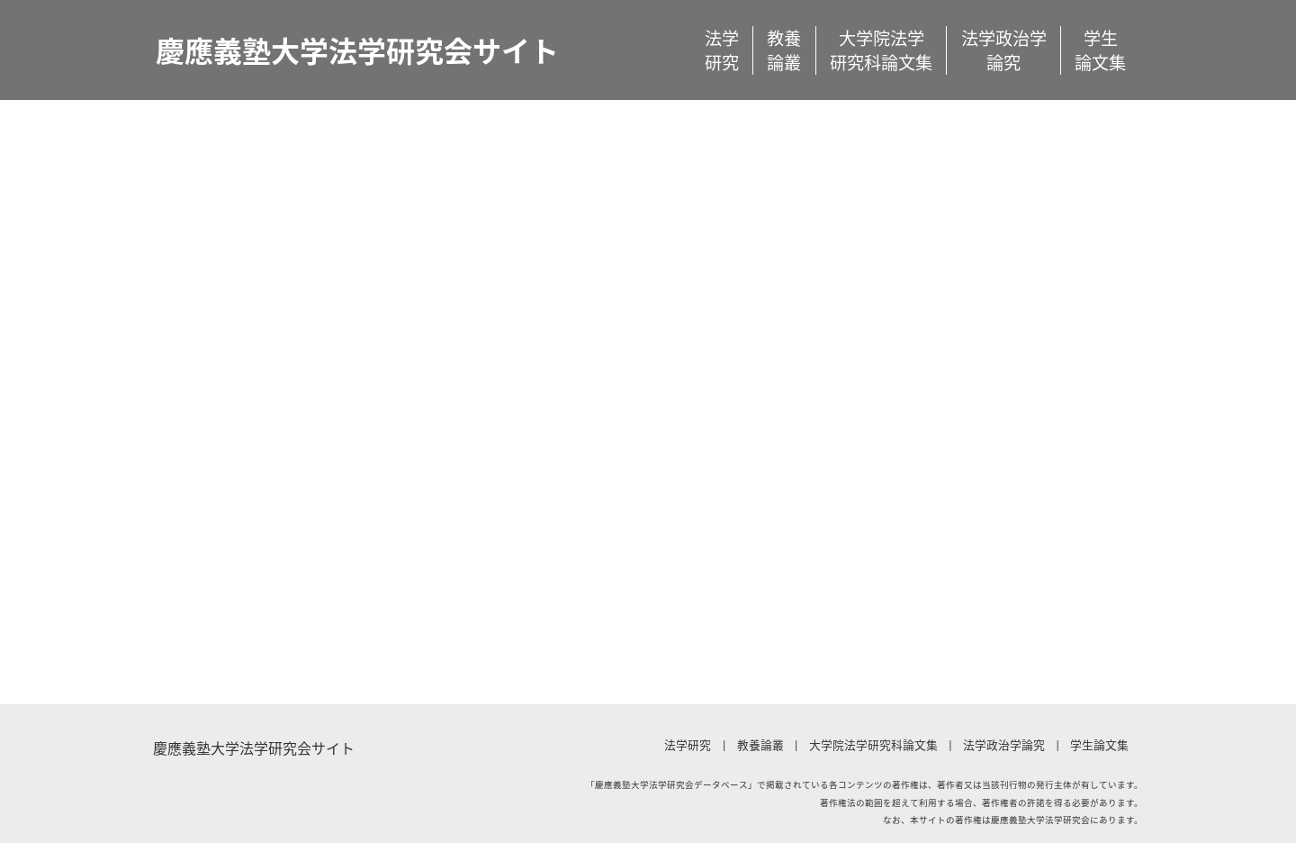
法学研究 (722, 50)
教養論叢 (784, 50)
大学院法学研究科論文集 (881, 50)
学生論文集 (1100, 50)
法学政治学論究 (1004, 50)
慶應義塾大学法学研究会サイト (357, 50)
